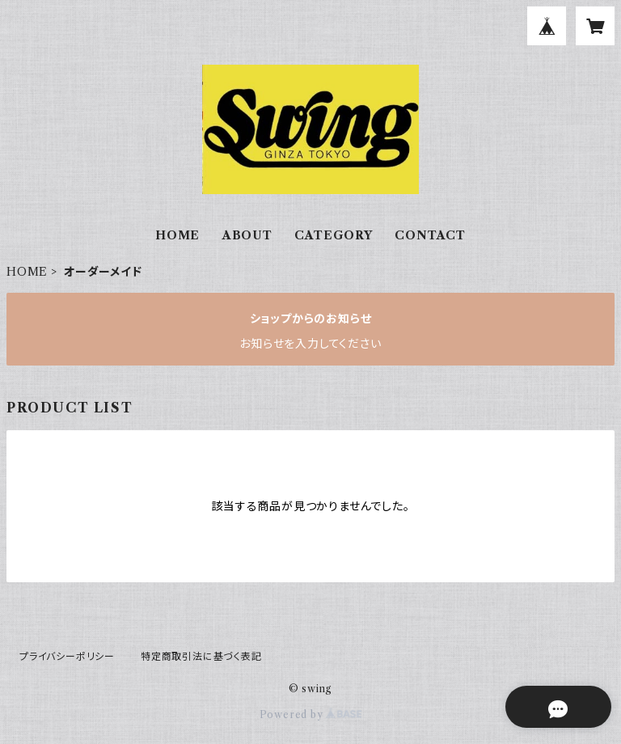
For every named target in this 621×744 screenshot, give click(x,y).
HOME (177, 235)
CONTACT (430, 235)
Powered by (311, 714)
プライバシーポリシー (67, 656)
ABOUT (247, 235)
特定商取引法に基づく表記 (201, 656)
